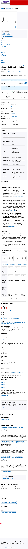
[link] (3, 545)
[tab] (3, 8)
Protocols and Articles (4, 51)
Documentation (4, 48)
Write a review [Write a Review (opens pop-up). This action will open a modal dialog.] (11, 71)
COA (4, 33)
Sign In (5, 80)
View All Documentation (7, 36)
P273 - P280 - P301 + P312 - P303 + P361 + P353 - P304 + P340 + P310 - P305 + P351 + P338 (13, 323)
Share (25, 65)
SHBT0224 (3, 386)
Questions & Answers (4, 59)
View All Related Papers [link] (6, 471)
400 (15, 136)
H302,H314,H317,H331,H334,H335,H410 (10, 318)
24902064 (13, 113)
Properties (3, 40)
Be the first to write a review (9, 513)
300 (13, 136)
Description (3, 42)
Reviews (3, 62)
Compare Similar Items (6, 44)
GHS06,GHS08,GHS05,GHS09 (7, 310)
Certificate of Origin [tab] (13, 372)
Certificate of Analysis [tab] (5, 372)
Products (2, 8)
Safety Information (5, 46)
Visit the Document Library (7, 407)
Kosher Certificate (5, 419)
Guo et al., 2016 (12, 210)
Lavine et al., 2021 (18, 196)
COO (9, 33)
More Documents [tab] (20, 372)
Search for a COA (4, 395)
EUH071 (2, 339)
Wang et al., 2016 (12, 226)
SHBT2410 (3, 384)
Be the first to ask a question (9, 502)
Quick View (5, 264)
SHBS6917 (3, 387)
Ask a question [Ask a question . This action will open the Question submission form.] (18, 71)
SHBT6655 (3, 382)
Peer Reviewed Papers (3, 55)
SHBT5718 (3, 381)
